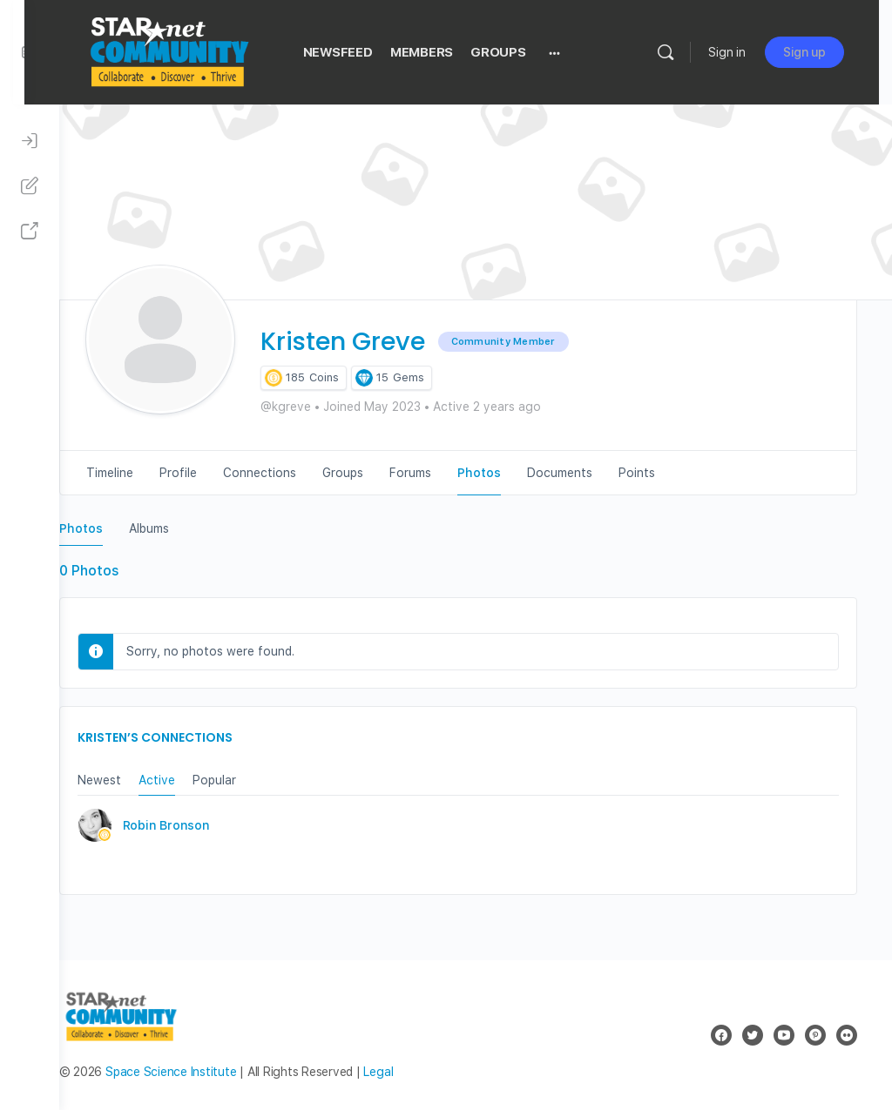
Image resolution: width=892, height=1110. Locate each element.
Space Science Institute (205, 1072)
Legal (414, 1072)
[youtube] (784, 1035)
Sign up (817, 52)
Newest (134, 780)
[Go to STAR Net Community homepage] (203, 50)
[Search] (678, 52)
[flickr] (846, 1035)
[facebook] (721, 1035)
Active (191, 780)
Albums (184, 528)
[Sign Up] (29, 186)
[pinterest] (815, 1035)
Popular (249, 780)
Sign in (740, 52)
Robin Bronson (201, 825)
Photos (116, 528)
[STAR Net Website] (29, 231)
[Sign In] (29, 141)
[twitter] (752, 1035)
